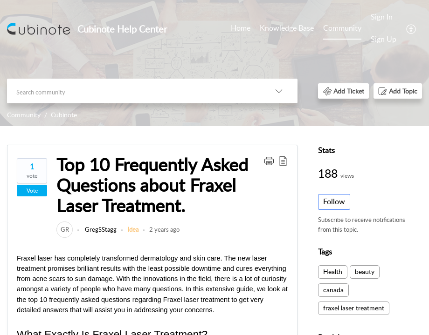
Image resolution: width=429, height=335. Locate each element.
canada (333, 289)
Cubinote (64, 114)
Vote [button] (32, 190)
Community (342, 28)
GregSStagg (100, 229)
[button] (411, 28)
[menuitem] (240, 29)
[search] (133, 91)
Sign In (382, 17)
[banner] (214, 63)
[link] (64, 229)
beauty (364, 271)
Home (240, 28)
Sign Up (383, 39)
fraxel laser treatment (353, 307)
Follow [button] (334, 201)
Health (332, 271)
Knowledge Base (287, 28)
